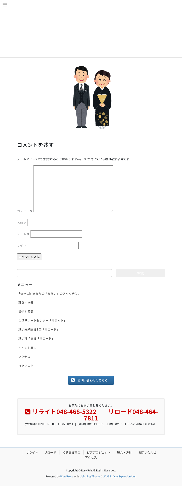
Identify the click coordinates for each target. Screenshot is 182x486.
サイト (21, 245)
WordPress (66, 476)
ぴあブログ (25, 365)
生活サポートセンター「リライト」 (42, 320)
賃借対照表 (25, 311)
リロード (50, 452)
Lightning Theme (89, 476)
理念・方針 (25, 302)
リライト (32, 452)
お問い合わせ (147, 452)
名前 (22, 222)
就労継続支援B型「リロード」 (38, 329)
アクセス (24, 356)
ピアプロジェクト (99, 452)
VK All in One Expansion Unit (119, 476)
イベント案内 (27, 347)
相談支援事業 (71, 452)
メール (23, 234)
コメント (25, 211)
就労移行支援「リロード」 (36, 338)
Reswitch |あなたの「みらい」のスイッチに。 (49, 293)
